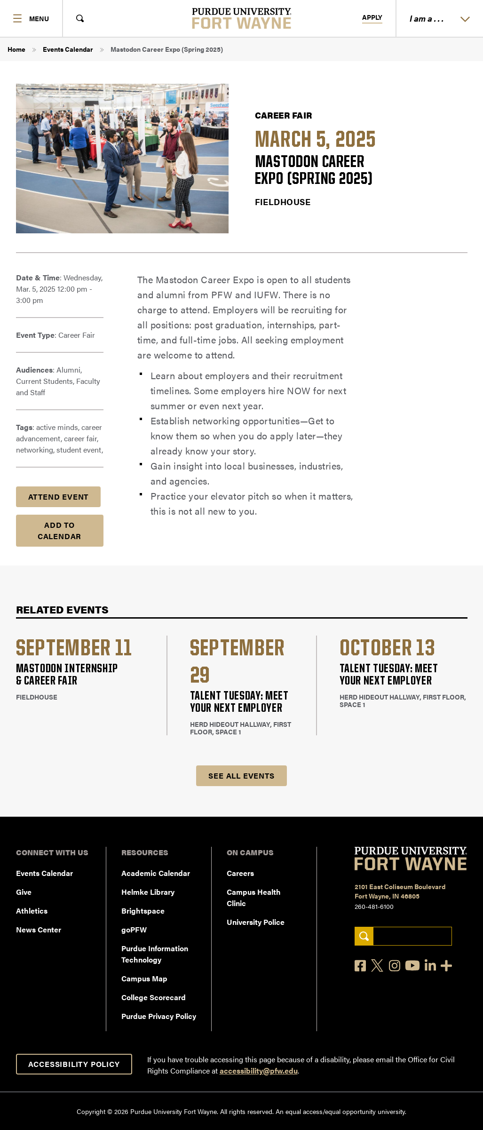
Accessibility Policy (74, 1063)
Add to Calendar (59, 530)
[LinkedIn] (430, 965)
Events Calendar (68, 49)
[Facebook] (360, 965)
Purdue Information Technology (154, 954)
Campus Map (144, 978)
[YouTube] (412, 965)
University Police (256, 921)
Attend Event (58, 496)
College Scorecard (153, 997)
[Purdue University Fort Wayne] (241, 18)
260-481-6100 (374, 906)
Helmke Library (147, 891)
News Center (38, 929)
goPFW (134, 929)
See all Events (241, 775)
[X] (377, 965)
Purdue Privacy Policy (158, 1016)
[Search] (364, 936)
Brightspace (143, 910)
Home (16, 49)
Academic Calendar (155, 872)
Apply (372, 17)
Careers (240, 872)
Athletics (32, 910)
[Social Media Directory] (446, 965)
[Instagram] (394, 965)
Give (24, 891)
